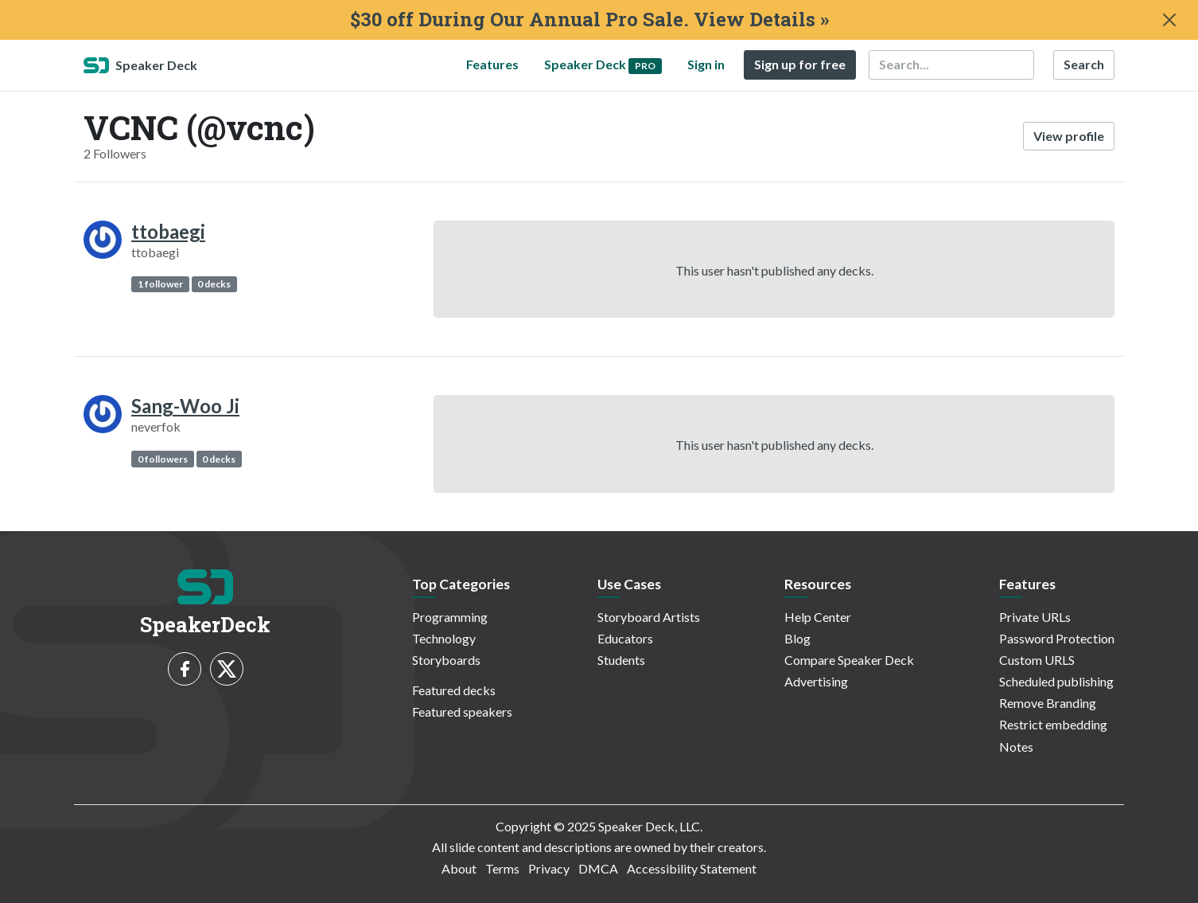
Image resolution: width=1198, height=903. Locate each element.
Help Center (817, 616)
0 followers (163, 459)
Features (492, 64)
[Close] (1169, 19)
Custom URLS (1037, 659)
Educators (625, 638)
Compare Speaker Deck (849, 659)
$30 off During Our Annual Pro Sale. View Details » (589, 19)
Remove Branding (1047, 702)
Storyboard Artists (648, 616)
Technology (444, 638)
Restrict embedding (1053, 724)
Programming (450, 616)
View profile (1068, 135)
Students (621, 659)
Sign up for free (800, 64)
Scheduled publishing (1056, 681)
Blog (797, 638)
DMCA (598, 868)
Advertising (816, 681)
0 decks (214, 284)
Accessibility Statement (692, 868)
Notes (1016, 746)
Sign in (706, 64)
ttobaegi (168, 231)
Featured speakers (462, 711)
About (458, 868)
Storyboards (446, 659)
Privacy (549, 868)
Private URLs (1035, 616)
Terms (502, 868)
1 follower (160, 284)
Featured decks (454, 690)
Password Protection (1056, 638)
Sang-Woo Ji (185, 405)
